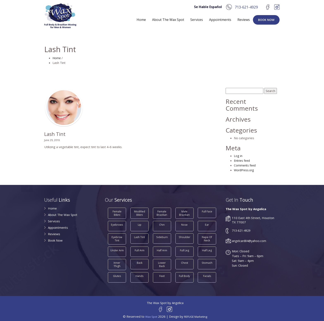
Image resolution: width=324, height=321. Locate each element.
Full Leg (184, 248)
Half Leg (207, 248)
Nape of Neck (207, 237)
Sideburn (162, 235)
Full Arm (139, 248)
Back (139, 260)
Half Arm (162, 248)
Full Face (207, 210)
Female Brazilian (162, 212)
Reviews (243, 19)
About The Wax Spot (168, 19)
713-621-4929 (246, 7)
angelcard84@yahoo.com (250, 241)
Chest (184, 260)
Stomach (207, 260)
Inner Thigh (117, 260)
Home (141, 19)
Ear (207, 223)
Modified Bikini (139, 212)
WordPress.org (245, 170)
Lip (139, 223)
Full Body (184, 272)
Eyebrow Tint (117, 237)
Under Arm (117, 248)
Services (196, 19)
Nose (184, 223)
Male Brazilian (184, 212)
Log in (238, 156)
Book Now (266, 20)
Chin (161, 223)
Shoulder (184, 235)
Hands (139, 272)
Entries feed (242, 160)
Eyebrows (117, 223)
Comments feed (245, 165)
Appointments (220, 19)
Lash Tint (139, 235)
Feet (162, 272)
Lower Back (162, 260)
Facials (207, 272)
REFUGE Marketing (196, 314)
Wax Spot (149, 314)
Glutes (117, 272)
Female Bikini (117, 212)
